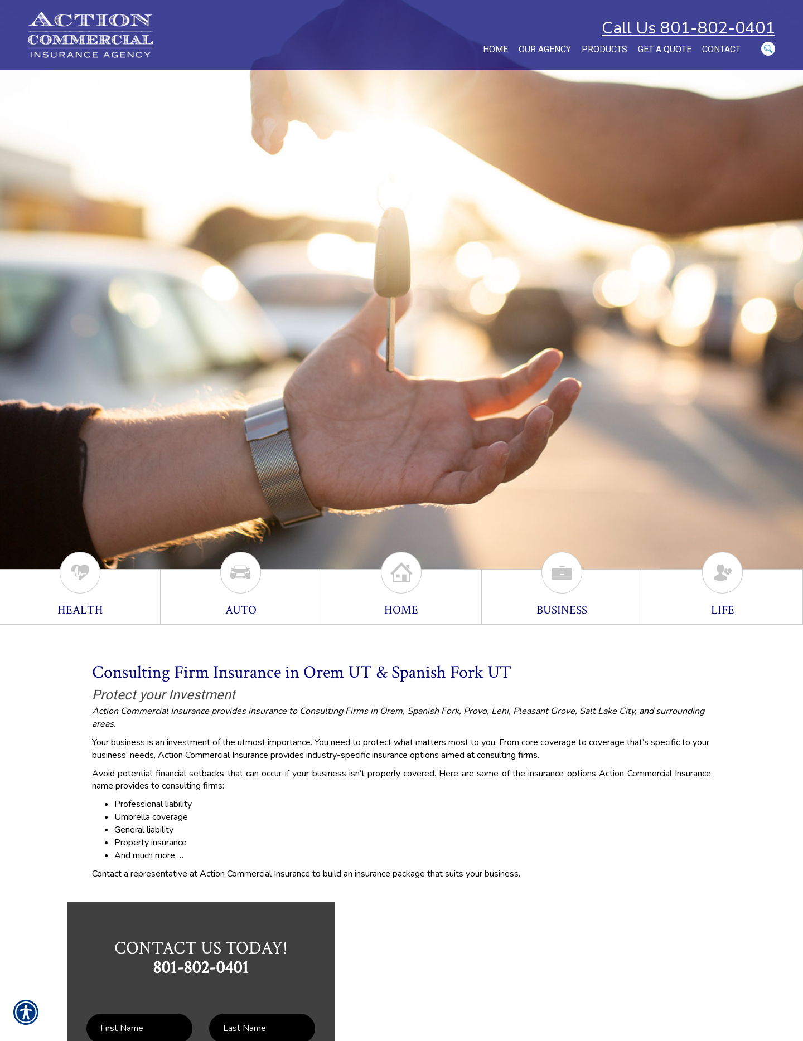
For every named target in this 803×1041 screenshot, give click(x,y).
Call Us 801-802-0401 (688, 28)
